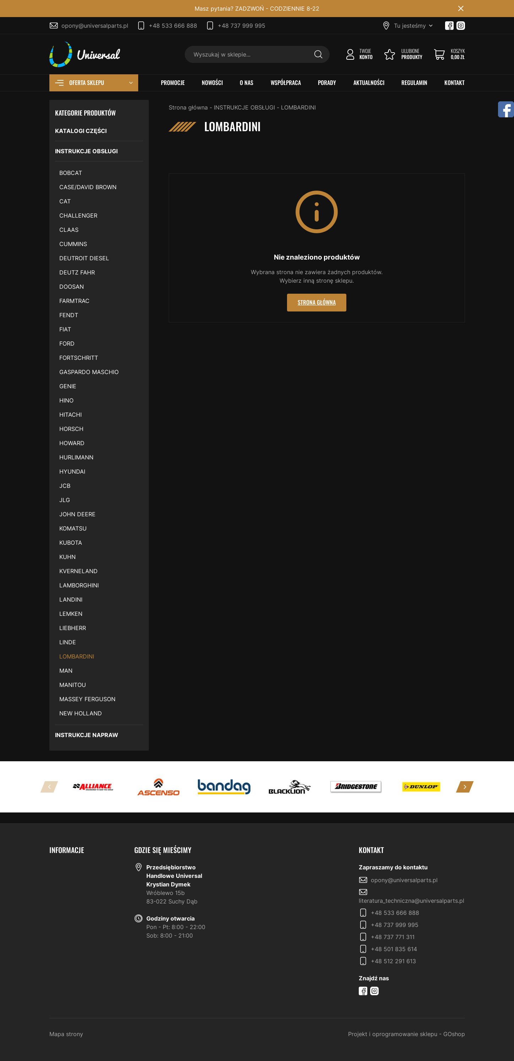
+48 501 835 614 (394, 949)
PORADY (327, 82)
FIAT (65, 329)
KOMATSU (73, 528)
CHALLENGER (78, 215)
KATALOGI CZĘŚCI (81, 130)
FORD (67, 343)
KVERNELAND (78, 571)
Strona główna (188, 107)
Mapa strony (66, 1034)
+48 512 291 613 (393, 961)
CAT (65, 201)
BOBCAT (70, 172)
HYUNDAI (72, 471)
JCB (64, 485)
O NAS (246, 82)
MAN (65, 670)
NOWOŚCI (212, 82)
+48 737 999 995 (241, 25)
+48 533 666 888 (173, 25)
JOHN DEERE (77, 514)
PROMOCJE (173, 82)
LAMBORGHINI (79, 585)
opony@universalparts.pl (94, 25)
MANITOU (72, 684)
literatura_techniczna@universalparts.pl (411, 900)
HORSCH (71, 428)
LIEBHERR (72, 627)
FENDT (68, 315)
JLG (64, 499)
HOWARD (72, 443)
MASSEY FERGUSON (87, 699)
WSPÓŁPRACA (286, 82)
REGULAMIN (414, 82)
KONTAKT (454, 82)
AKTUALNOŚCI (368, 82)
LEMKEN (70, 613)
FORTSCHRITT (78, 357)
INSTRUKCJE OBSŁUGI (86, 151)
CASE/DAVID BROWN (88, 187)
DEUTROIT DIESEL (84, 258)
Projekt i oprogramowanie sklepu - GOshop (406, 1034)
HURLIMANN (76, 457)
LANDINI (70, 599)
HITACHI (70, 414)
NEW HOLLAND (80, 713)
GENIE (67, 386)
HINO (66, 400)
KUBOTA (70, 542)
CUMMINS (73, 243)
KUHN (67, 556)
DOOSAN (71, 286)
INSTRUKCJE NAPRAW (86, 735)
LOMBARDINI (76, 656)
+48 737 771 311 (393, 936)
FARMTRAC (74, 300)
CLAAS (69, 229)
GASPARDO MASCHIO (89, 371)
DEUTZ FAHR (77, 272)
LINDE (67, 642)
